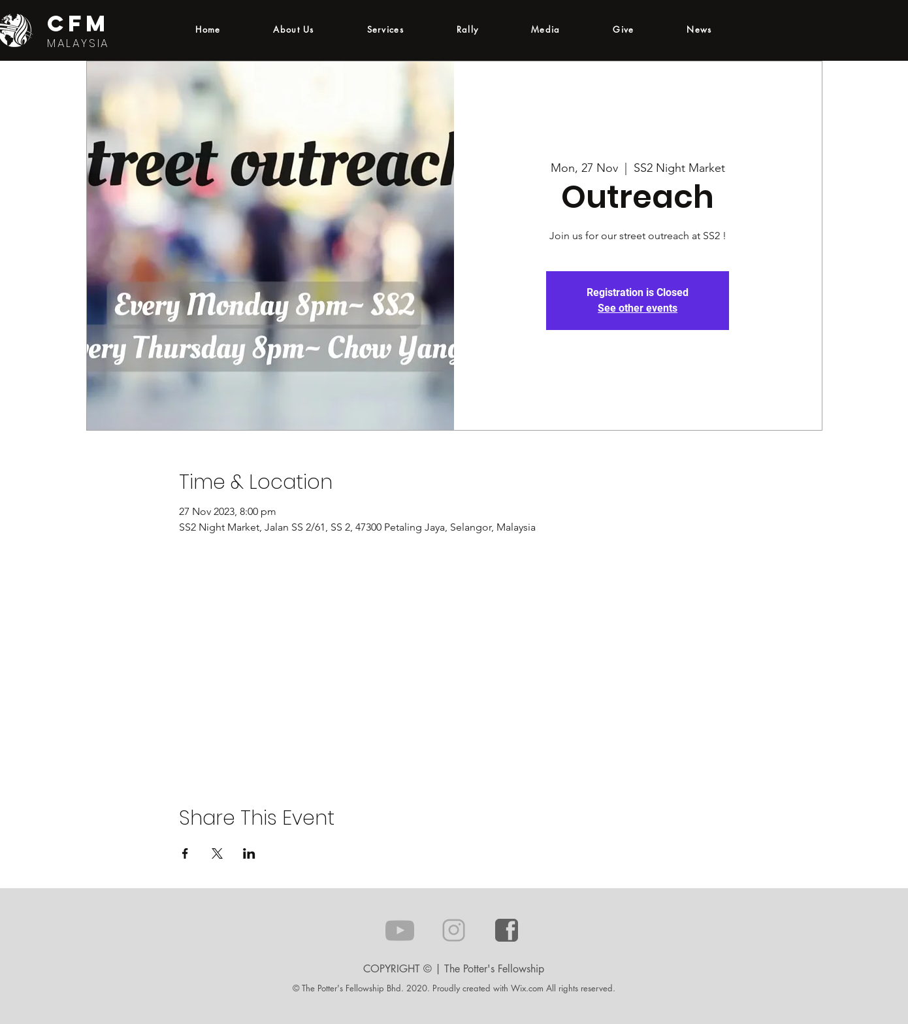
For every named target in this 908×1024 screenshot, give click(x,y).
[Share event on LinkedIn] (249, 853)
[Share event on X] (217, 853)
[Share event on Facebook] (185, 853)
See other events (637, 308)
